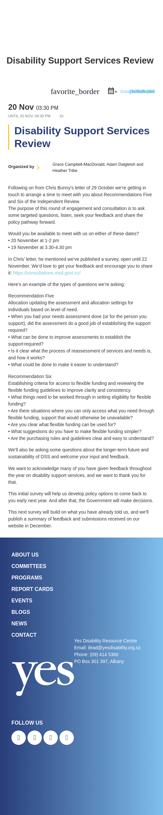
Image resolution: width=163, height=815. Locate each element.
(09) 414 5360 (104, 654)
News (19, 623)
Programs (26, 577)
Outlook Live (142, 91)
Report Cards (32, 589)
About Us (25, 555)
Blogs (20, 612)
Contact (24, 635)
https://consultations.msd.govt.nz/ (47, 272)
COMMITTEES (28, 566)
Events (21, 600)
